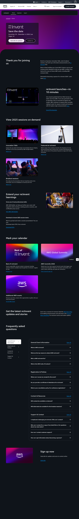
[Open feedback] (77, 259)
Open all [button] (69, 342)
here (44, 78)
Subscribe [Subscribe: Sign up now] (43, 460)
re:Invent (8, 18)
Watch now (8, 151)
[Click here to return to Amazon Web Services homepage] (5, 7)
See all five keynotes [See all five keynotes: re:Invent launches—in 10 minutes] (51, 110)
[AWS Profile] (75, 2)
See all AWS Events (10, 301)
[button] (21, 6)
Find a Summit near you (46, 271)
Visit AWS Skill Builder (12, 211)
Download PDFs (10, 227)
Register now (9, 271)
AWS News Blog (68, 311)
